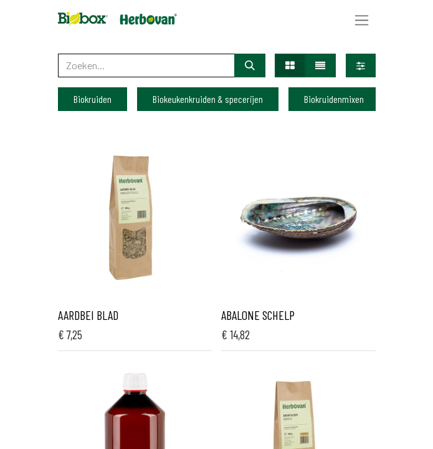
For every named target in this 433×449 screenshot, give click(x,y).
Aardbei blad (88, 314)
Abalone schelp (258, 314)
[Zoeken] (249, 65)
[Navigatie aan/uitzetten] (362, 19)
